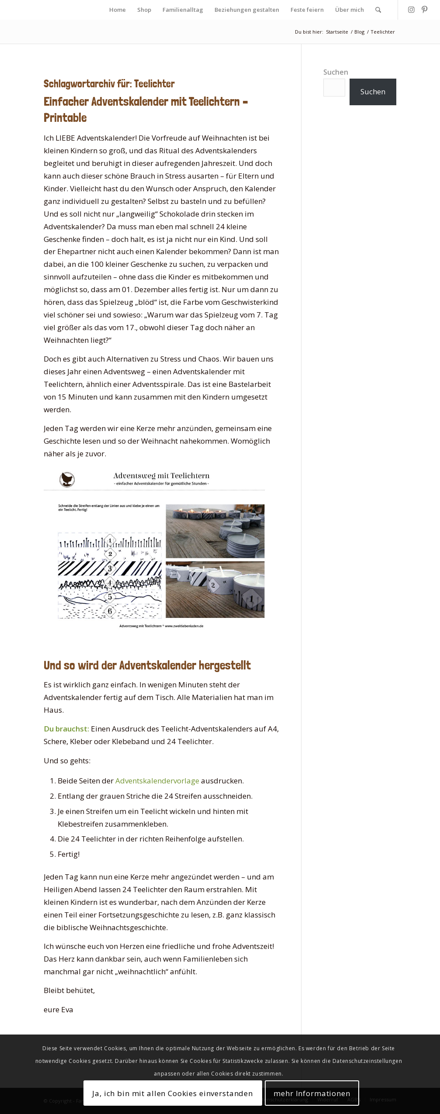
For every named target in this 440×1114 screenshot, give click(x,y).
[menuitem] (118, 10)
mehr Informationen (312, 1093)
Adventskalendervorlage (157, 781)
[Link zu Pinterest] (424, 9)
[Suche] (378, 10)
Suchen (335, 72)
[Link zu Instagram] (411, 9)
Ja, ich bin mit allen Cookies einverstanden (172, 1093)
